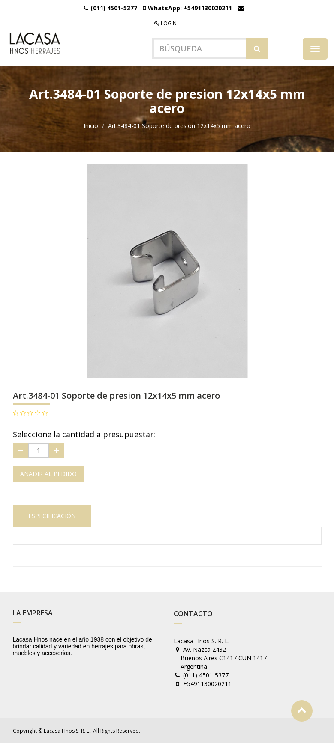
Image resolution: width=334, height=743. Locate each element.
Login (165, 23)
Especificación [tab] (52, 516)
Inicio (91, 126)
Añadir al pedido (48, 474)
